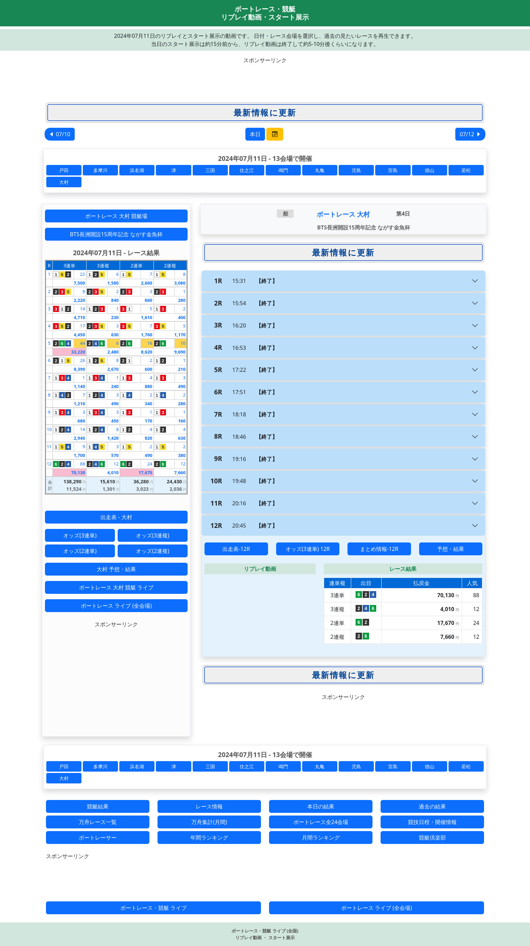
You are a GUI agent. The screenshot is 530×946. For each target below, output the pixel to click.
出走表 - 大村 (116, 517)
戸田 (64, 170)
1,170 (180, 335)
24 (149, 464)
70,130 (78, 472)
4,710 (79, 317)
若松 (466, 170)
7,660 (180, 472)
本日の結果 (320, 806)
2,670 (113, 369)
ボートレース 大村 (343, 214)
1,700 (79, 455)
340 (148, 404)
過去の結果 (432, 806)
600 (148, 369)
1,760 (146, 335)
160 (182, 421)
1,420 (113, 438)
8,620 (146, 352)
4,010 (113, 472)
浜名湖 (137, 170)
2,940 (79, 438)
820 (148, 438)
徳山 (429, 170)
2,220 (79, 300)
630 (115, 335)
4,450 (79, 335)
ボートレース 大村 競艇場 (116, 216)
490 (182, 386)
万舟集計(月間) (209, 822)
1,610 (146, 317)
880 (148, 386)
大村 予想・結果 (116, 569)
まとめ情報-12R (379, 549)
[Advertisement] (265, 79)
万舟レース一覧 (98, 822)
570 (115, 455)
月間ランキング (321, 837)
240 (115, 386)
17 (82, 326)
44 (82, 343)
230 (115, 317)
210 (182, 369)
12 (49, 464)
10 (183, 343)
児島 (356, 170)
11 (49, 446)
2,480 (113, 352)
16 (149, 343)
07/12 (470, 134)
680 (81, 421)
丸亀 (319, 170)
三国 (210, 170)
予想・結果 (450, 549)
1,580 (113, 283)
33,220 (78, 352)
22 (82, 274)
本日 (255, 134)
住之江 (247, 170)
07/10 (59, 134)
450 (115, 421)
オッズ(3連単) (80, 535)
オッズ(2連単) (80, 551)
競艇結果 (98, 806)
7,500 (79, 283)
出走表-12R (236, 549)
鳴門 (283, 170)
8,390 (79, 369)
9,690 (180, 352)
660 (148, 300)
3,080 (180, 283)
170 (148, 421)
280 (182, 300)
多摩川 (100, 170)
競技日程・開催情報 (432, 822)
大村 (64, 182)
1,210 (79, 404)
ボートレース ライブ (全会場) (116, 605)
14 (82, 309)
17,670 (145, 472)
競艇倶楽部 (432, 837)
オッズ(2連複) (152, 551)
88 (82, 464)
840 (115, 300)
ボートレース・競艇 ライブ (153, 908)
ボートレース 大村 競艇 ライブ (116, 587)
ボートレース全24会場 (320, 822)
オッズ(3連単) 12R (308, 549)
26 (82, 360)
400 (182, 317)
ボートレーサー (98, 837)
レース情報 (209, 806)
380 (182, 455)
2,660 (146, 283)
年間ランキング (209, 837)
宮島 (392, 170)
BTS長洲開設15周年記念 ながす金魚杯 (116, 234)
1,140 (79, 386)
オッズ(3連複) (152, 535)
